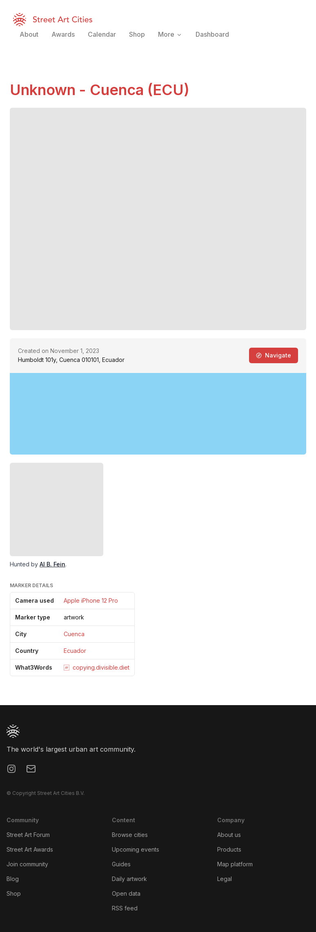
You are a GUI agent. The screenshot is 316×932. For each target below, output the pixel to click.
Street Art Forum (28, 834)
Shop (14, 893)
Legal (224, 878)
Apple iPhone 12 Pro (91, 600)
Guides (121, 864)
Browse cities (130, 834)
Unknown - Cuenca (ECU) (99, 90)
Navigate (273, 355)
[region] (158, 414)
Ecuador (75, 650)
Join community (27, 864)
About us (229, 834)
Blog (13, 878)
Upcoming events (135, 849)
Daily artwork (129, 878)
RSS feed (125, 908)
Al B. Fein (52, 564)
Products (229, 849)
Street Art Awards (30, 849)
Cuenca (74, 633)
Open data (126, 893)
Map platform (235, 864)
